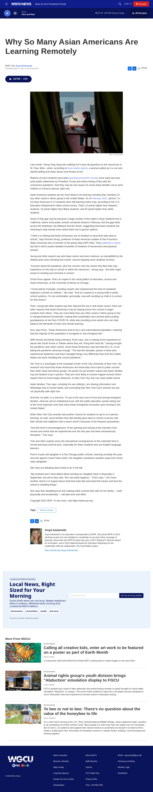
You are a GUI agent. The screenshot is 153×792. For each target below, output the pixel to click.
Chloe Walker (49, 685)
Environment (49, 644)
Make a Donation (60, 755)
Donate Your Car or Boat (63, 779)
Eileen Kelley (49, 657)
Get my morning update (131, 595)
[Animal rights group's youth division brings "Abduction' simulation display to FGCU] (23, 680)
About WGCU (91, 755)
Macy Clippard (49, 718)
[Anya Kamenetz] (36, 536)
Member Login (124, 767)
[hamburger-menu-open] (6, 4)
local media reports (78, 168)
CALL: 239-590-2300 (94, 785)
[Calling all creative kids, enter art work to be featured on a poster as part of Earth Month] (23, 653)
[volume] (15, 13)
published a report (110, 243)
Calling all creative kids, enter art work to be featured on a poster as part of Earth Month (93, 649)
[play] (7, 13)
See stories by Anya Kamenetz (61, 550)
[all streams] (139, 13)
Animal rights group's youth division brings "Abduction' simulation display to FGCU (85, 677)
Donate (142, 4)
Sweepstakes (58, 785)
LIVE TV (128, 4)
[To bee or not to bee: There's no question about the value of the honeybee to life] (23, 714)
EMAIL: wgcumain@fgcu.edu (130, 755)
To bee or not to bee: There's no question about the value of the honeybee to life (92, 711)
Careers (89, 767)
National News (46, 510)
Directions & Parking (126, 761)
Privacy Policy (91, 779)
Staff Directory (91, 761)
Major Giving (58, 767)
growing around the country (83, 178)
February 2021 (99, 198)
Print (144, 67)
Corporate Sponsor (61, 773)
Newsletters (122, 773)
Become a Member (61, 761)
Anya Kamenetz (23, 66)
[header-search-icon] (119, 4)
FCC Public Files (92, 773)
